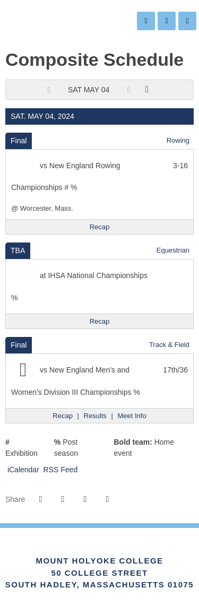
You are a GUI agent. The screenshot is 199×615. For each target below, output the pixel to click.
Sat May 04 (88, 89)
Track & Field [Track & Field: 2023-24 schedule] (169, 345)
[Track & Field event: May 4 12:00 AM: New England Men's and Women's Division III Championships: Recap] (62, 416)
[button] (107, 499)
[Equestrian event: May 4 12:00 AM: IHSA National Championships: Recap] (100, 321)
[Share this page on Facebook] (40, 499)
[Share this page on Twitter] (62, 499)
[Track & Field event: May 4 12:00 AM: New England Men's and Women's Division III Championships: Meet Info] (132, 416)
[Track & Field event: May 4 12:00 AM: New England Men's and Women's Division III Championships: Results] (95, 416)
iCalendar (22, 469)
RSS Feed (59, 469)
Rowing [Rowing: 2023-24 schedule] (178, 140)
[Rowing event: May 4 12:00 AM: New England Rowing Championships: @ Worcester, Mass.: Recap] (100, 227)
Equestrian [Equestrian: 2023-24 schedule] (173, 250)
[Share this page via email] (85, 499)
